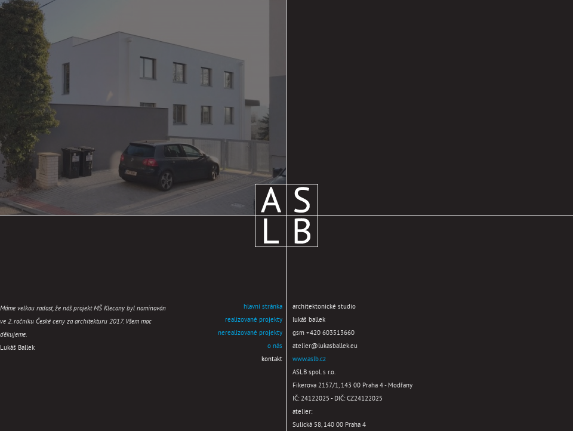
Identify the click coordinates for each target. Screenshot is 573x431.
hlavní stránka (263, 307)
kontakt (271, 359)
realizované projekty (253, 320)
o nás (274, 346)
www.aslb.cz (309, 359)
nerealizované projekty (250, 333)
